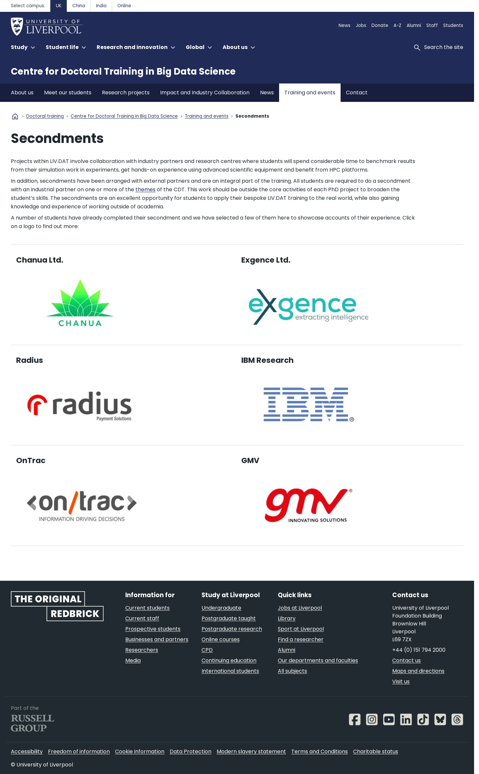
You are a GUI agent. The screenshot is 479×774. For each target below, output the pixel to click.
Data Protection (190, 751)
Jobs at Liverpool (300, 608)
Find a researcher (300, 639)
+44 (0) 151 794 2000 (418, 650)
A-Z (397, 25)
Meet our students (67, 92)
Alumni (414, 25)
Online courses (221, 639)
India (101, 6)
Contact (357, 92)
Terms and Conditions (319, 751)
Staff (432, 25)
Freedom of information (79, 751)
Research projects (126, 92)
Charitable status (375, 751)
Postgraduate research (232, 629)
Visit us (401, 681)
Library (287, 618)
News (344, 25)
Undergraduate (221, 608)
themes (145, 189)
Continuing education (229, 660)
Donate (379, 25)
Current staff (142, 618)
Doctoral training (45, 116)
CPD (207, 650)
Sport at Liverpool (301, 629)
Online (124, 6)
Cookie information (139, 751)
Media (133, 660)
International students (230, 671)
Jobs (361, 25)
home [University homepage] (15, 116)
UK (58, 6)
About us (22, 92)
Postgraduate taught (229, 618)
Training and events (309, 92)
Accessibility (27, 751)
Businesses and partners (156, 639)
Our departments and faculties (318, 660)
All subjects (292, 671)
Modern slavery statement (251, 751)
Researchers (141, 650)
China (78, 6)
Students (453, 25)
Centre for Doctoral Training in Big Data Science (123, 71)
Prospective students (152, 629)
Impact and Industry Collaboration (205, 92)
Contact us (406, 660)
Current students (147, 608)
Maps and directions (418, 671)
